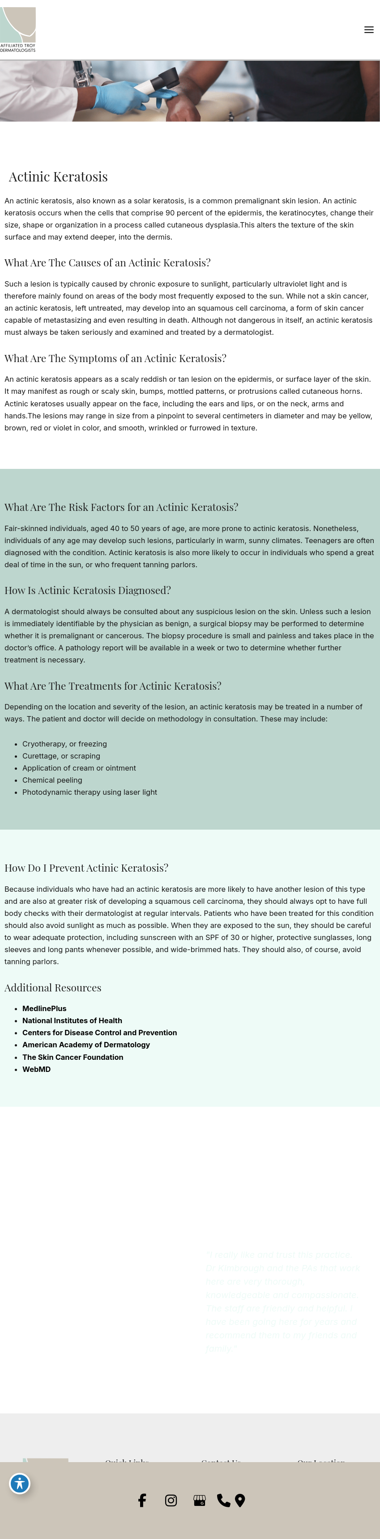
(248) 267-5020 (58, 1277)
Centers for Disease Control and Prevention (99, 1032)
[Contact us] (224, 1500)
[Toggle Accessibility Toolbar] (19, 1483)
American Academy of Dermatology (86, 1044)
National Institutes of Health (72, 1020)
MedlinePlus (44, 1008)
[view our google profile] (199, 1500)
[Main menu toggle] (369, 30)
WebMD (36, 1069)
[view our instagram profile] (171, 1500)
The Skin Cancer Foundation (73, 1057)
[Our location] (240, 1500)
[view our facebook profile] (142, 1500)
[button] (79, 1319)
